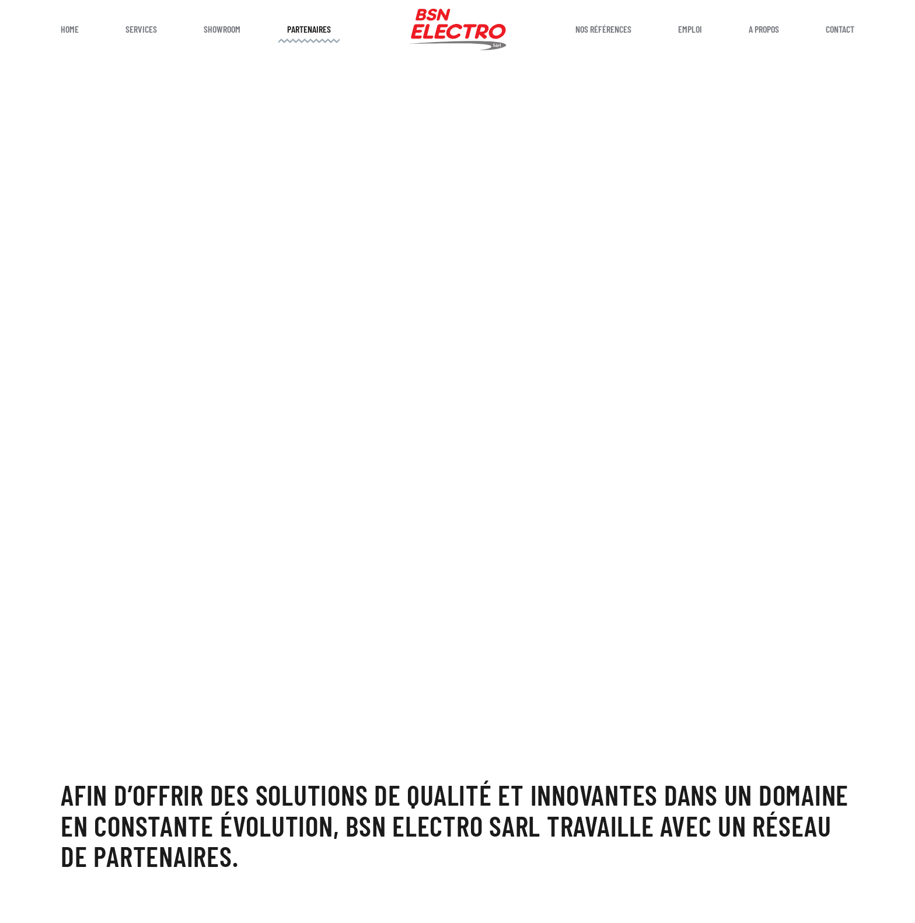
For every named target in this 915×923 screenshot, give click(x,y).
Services (141, 28)
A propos (764, 28)
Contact (840, 28)
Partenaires (309, 28)
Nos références (603, 28)
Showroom (222, 28)
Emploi (690, 28)
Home (70, 28)
